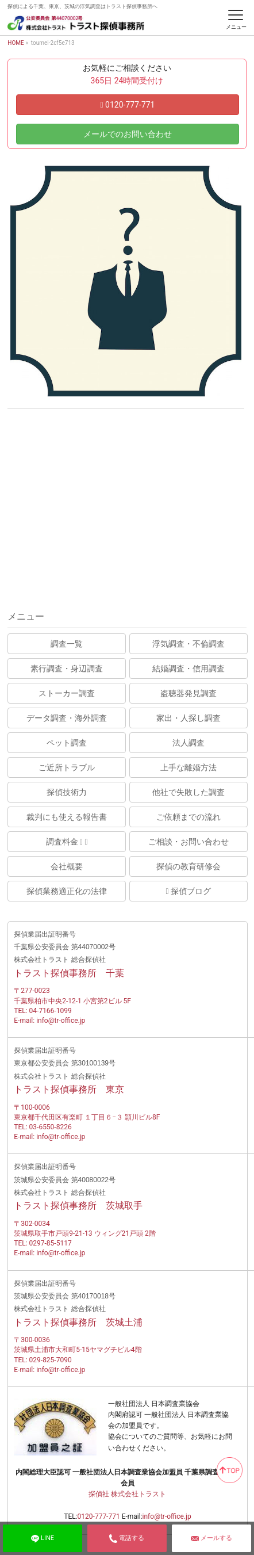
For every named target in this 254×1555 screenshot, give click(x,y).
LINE (42, 1538)
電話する (126, 1538)
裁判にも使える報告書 (66, 817)
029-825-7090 (50, 1360)
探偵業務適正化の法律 (66, 891)
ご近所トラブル (67, 767)
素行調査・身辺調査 (66, 668)
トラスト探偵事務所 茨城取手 (78, 1205)
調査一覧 (67, 643)
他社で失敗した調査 (188, 792)
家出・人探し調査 (188, 718)
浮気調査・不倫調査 (188, 643)
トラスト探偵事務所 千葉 (69, 973)
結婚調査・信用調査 (188, 668)
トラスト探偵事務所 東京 (69, 1089)
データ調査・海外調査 (66, 718)
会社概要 (67, 866)
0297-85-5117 (50, 1243)
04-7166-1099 (50, 1011)
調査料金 (67, 841)
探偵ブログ (188, 891)
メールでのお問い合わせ (127, 134)
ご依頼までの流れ (188, 817)
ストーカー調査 (67, 693)
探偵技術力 (67, 792)
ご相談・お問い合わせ (188, 841)
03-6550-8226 (50, 1127)
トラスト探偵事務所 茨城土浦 (78, 1322)
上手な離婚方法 (188, 767)
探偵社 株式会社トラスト (127, 1494)
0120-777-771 (127, 104)
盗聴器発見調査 (188, 693)
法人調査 (188, 742)
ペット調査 (67, 742)
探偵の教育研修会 (188, 866)
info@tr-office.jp (60, 1021)
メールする (211, 1538)
